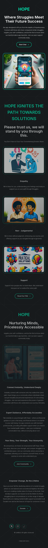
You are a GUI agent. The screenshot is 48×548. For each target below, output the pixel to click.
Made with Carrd (24, 541)
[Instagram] (18, 526)
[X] (11, 526)
